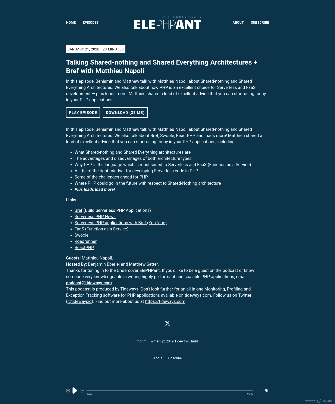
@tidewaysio (80, 301)
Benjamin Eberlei (104, 264)
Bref (78, 210)
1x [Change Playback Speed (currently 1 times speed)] (260, 390)
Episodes (90, 23)
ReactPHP (84, 247)
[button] (170, 390)
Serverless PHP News (95, 216)
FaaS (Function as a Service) (101, 228)
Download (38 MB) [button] (125, 112)
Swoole (81, 235)
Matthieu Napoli (97, 258)
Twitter (154, 341)
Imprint (141, 341)
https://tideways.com (165, 301)
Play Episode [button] (83, 112)
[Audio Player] (167, 393)
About (238, 23)
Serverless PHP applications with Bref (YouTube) (121, 222)
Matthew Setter (143, 264)
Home (71, 23)
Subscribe (260, 23)
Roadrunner (86, 241)
